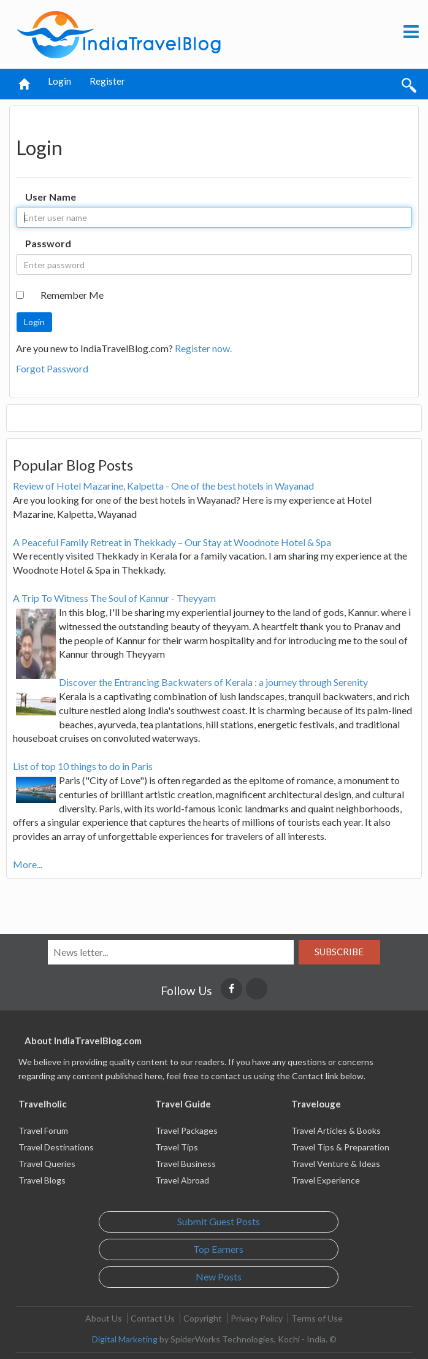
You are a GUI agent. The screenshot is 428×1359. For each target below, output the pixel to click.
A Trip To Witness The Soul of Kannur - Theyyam (114, 598)
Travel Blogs (42, 1180)
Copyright (202, 1318)
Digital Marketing (125, 1339)
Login (59, 81)
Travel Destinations (56, 1147)
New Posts (219, 1276)
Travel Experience (325, 1180)
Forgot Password (52, 368)
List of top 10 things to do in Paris (83, 766)
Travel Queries (46, 1163)
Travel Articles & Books (336, 1130)
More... (27, 864)
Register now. (203, 348)
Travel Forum (43, 1130)
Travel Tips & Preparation (340, 1147)
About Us (103, 1318)
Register (107, 81)
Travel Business (185, 1163)
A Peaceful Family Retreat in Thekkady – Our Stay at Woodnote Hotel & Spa (172, 542)
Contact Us (153, 1318)
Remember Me (72, 295)
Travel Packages (186, 1130)
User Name (50, 196)
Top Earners (218, 1249)
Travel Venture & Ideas (335, 1163)
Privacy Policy (257, 1318)
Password (48, 243)
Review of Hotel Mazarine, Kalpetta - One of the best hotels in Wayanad (163, 485)
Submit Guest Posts (218, 1221)
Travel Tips (176, 1147)
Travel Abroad (182, 1180)
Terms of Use (317, 1318)
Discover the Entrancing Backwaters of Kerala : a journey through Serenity (213, 682)
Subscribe (339, 951)
